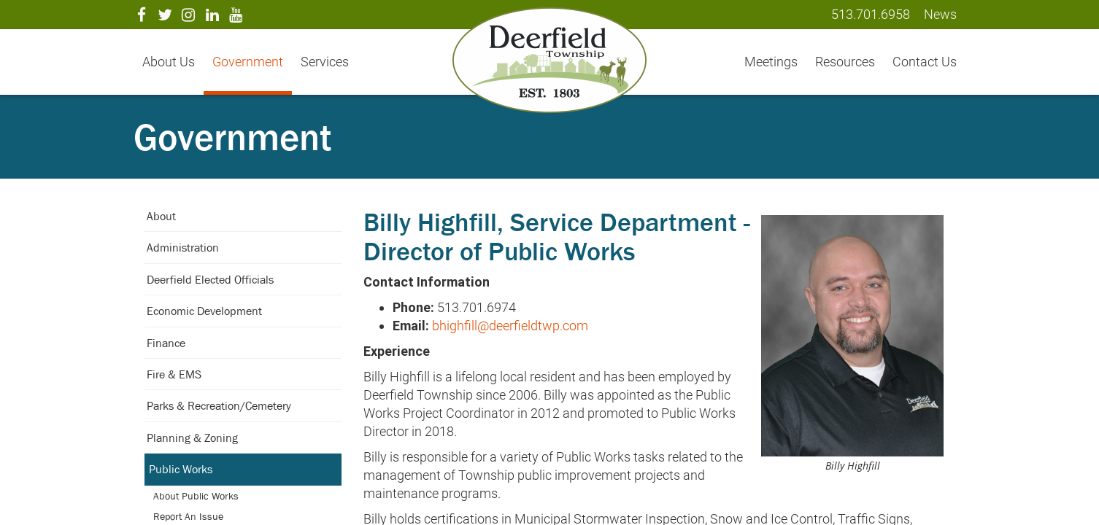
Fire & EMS (174, 374)
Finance (166, 342)
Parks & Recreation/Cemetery (219, 405)
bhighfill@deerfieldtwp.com (510, 325)
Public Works (180, 468)
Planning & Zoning (192, 437)
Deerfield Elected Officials (210, 279)
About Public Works (196, 496)
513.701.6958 (870, 14)
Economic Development (204, 310)
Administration (183, 247)
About (161, 215)
